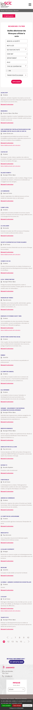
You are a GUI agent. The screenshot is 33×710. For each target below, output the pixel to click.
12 (8, 641)
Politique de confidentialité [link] (16, 708)
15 (21, 641)
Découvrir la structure (7, 104)
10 (28, 637)
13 (12, 641)
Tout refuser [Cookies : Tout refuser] (17, 705)
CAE (10, 71)
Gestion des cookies (7, 699)
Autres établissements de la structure (10, 145)
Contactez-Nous (17, 662)
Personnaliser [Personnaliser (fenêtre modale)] (27, 705)
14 (16, 641)
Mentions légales (21, 699)
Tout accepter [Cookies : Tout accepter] (6, 705)
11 (4, 641)
